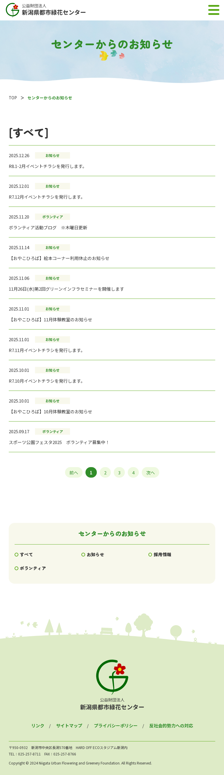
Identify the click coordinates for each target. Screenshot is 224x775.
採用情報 (162, 554)
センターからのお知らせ (112, 533)
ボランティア (33, 568)
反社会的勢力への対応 (171, 725)
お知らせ (95, 554)
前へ (73, 472)
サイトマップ (69, 725)
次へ (150, 472)
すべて (26, 554)
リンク (37, 725)
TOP (13, 97)
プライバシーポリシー (116, 725)
